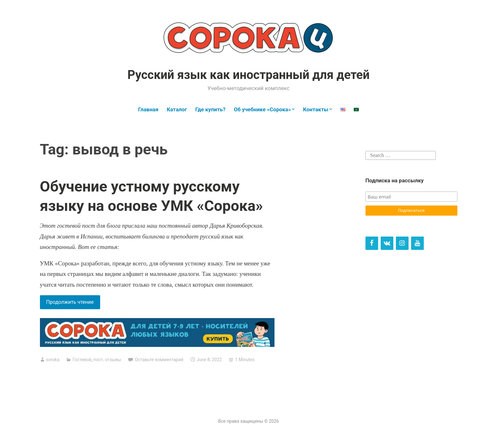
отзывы (113, 359)
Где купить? (210, 109)
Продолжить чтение (73, 303)
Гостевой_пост (88, 359)
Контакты (315, 109)
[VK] (387, 243)
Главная (148, 109)
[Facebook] (371, 243)
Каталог (177, 109)
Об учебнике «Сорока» (262, 109)
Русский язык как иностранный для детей (248, 75)
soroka (53, 359)
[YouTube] (417, 243)
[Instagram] (402, 243)
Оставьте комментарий (159, 359)
